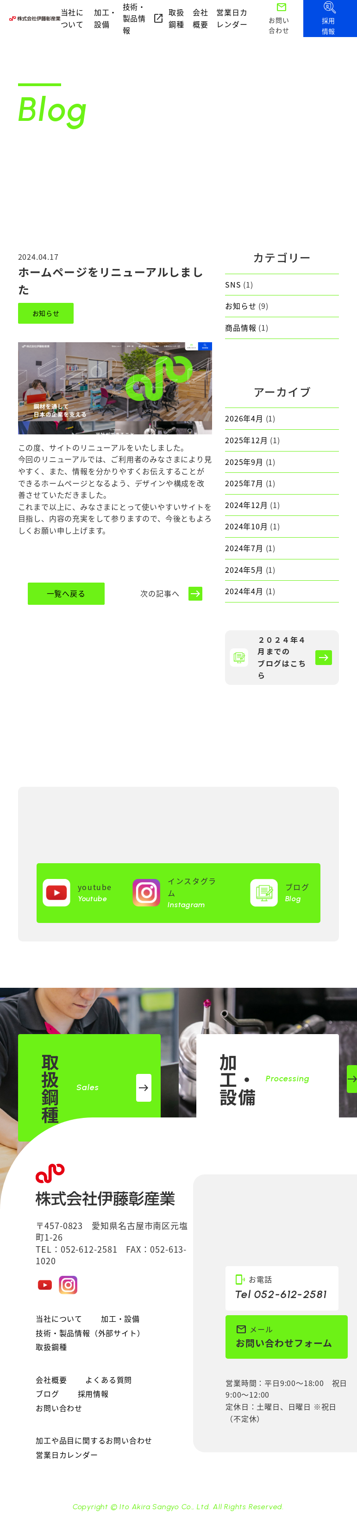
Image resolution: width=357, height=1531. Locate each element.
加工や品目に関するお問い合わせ (94, 1440)
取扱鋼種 (176, 18)
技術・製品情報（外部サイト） (90, 1332)
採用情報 (93, 1393)
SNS (233, 284)
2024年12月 (246, 504)
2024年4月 (244, 590)
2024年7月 (244, 547)
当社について (72, 18)
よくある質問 (108, 1379)
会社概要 (200, 18)
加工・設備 (105, 18)
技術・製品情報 (143, 18)
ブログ (47, 1393)
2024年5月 (244, 569)
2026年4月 (244, 418)
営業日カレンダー (231, 18)
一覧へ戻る (66, 593)
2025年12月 (246, 439)
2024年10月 (246, 526)
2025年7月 (244, 483)
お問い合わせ (59, 1407)
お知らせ (46, 313)
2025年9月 (244, 461)
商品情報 (240, 327)
